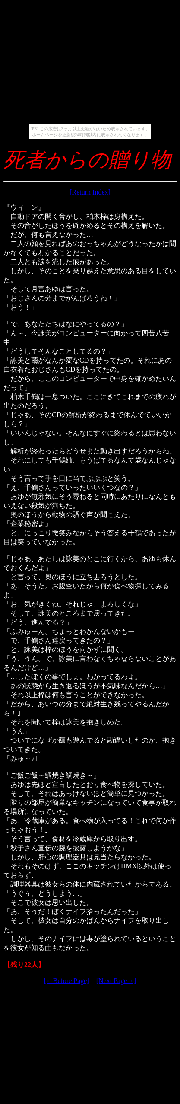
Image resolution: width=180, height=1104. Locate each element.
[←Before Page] (66, 980)
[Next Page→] (116, 980)
